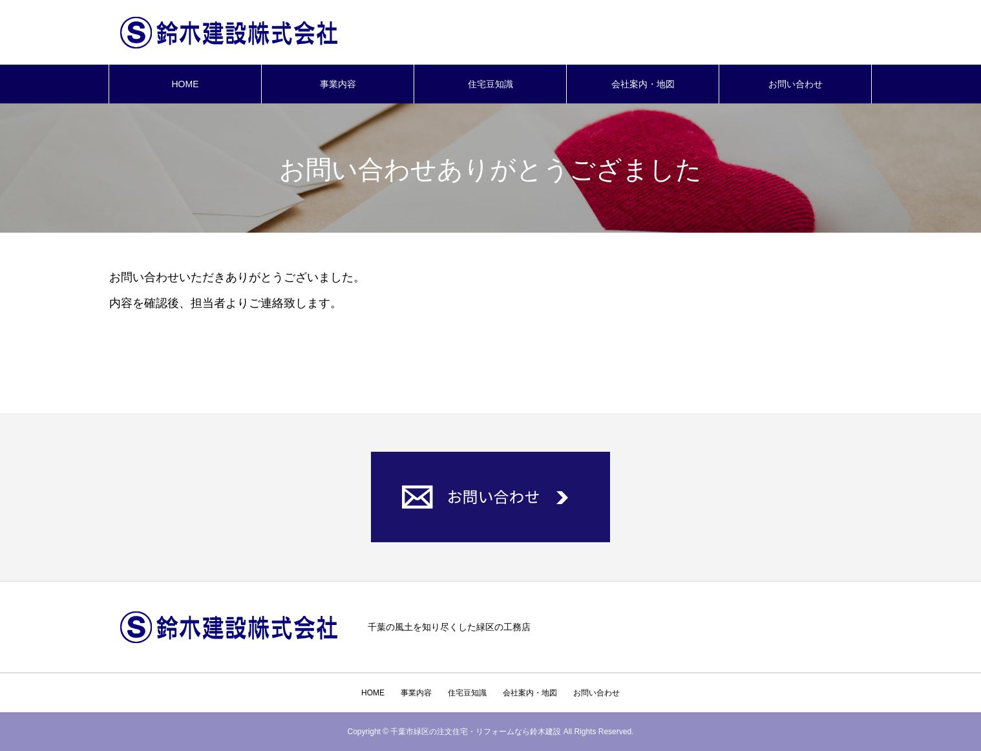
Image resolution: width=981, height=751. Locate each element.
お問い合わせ (795, 84)
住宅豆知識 (490, 84)
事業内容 (338, 84)
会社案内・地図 (643, 84)
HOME (185, 84)
